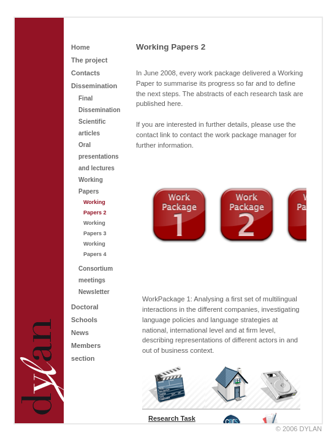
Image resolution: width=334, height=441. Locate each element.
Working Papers (90, 185)
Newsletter (94, 291)
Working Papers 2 (95, 207)
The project (89, 60)
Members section (86, 352)
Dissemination (94, 85)
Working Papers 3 (95, 228)
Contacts (85, 73)
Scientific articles (91, 127)
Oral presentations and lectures (98, 156)
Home (80, 47)
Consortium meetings (95, 274)
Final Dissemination (99, 104)
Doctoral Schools (85, 313)
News (80, 332)
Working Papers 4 (95, 249)
